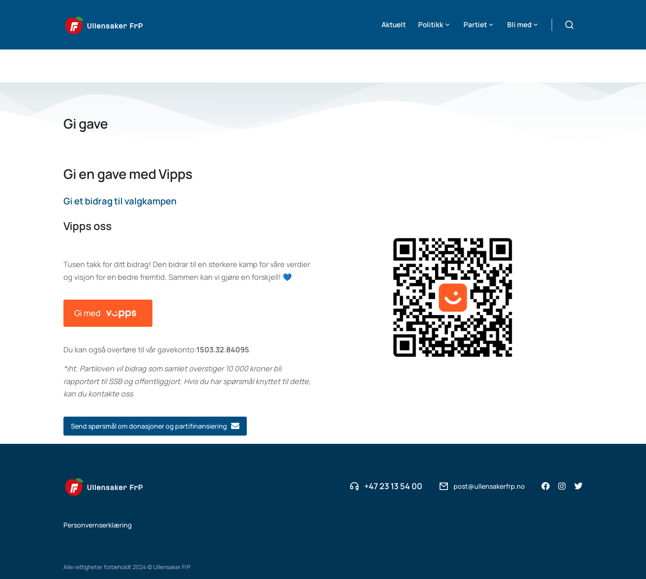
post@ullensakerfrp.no (489, 453)
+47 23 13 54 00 (393, 453)
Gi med (108, 280)
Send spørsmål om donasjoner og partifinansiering (155, 393)
